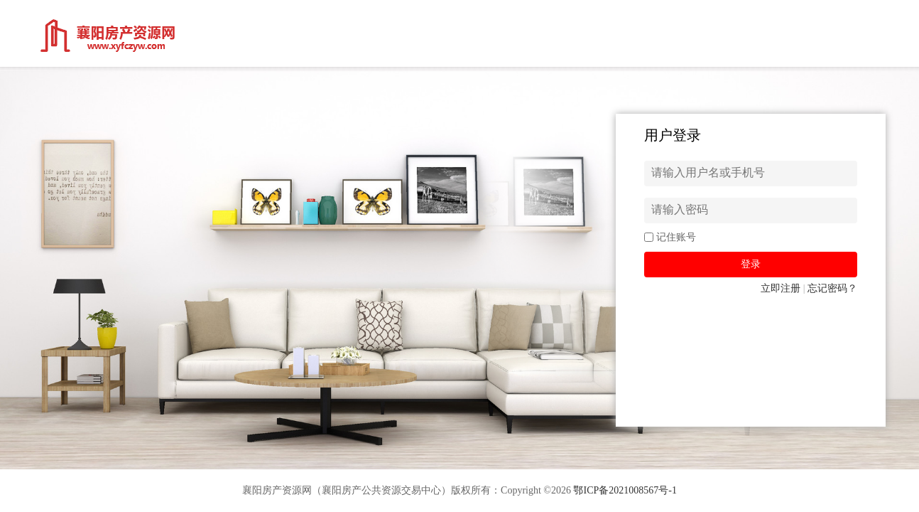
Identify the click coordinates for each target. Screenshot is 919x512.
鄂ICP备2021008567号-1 (624, 490)
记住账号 (676, 237)
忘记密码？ (832, 288)
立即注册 (780, 288)
